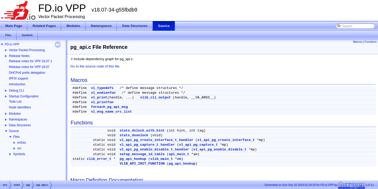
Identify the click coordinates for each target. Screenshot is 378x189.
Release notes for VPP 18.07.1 (30, 61)
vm (179, 159)
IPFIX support (18, 78)
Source (14, 131)
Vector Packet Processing (27, 50)
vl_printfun (102, 102)
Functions (371, 41)
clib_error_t (99, 159)
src (19, 148)
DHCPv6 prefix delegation (27, 73)
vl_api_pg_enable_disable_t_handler (154, 149)
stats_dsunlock (134, 135)
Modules (15, 114)
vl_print (99, 97)
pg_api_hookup (133, 159)
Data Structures (20, 125)
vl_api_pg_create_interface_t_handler (156, 140)
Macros (357, 41)
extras (21, 142)
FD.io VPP (12, 44)
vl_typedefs (102, 88)
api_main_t (179, 154)
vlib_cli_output (155, 97)
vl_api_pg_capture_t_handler (147, 145)
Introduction (17, 84)
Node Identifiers (20, 107)
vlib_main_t (161, 159)
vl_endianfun (103, 93)
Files (16, 137)
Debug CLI (16, 90)
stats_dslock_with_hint (142, 131)
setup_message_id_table (142, 154)
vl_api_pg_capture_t (198, 145)
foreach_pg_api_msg (109, 107)
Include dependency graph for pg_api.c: (102, 59)
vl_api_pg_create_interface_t (226, 140)
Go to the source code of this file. (95, 66)
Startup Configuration (24, 96)
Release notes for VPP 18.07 (29, 67)
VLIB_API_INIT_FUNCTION (142, 164)
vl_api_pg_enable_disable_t (220, 149)
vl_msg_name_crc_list (111, 112)
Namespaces (18, 119)
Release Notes (19, 56)
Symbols (19, 154)
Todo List (15, 101)
